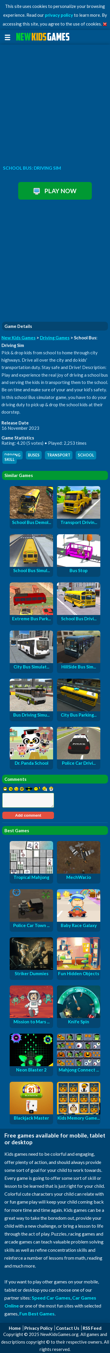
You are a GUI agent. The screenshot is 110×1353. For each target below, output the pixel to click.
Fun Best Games (37, 1313)
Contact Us (67, 1328)
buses (34, 455)
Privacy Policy (38, 1328)
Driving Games (55, 337)
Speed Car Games (51, 1297)
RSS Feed (92, 1328)
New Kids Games (18, 337)
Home (15, 1328)
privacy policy (59, 15)
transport (58, 455)
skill (9, 459)
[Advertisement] (55, 103)
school (86, 455)
